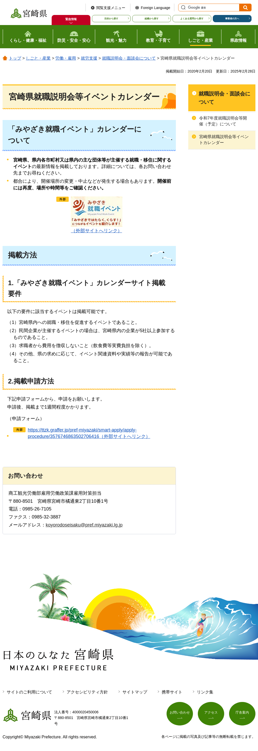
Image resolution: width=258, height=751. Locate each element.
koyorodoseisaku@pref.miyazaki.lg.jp (84, 525)
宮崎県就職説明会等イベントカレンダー (224, 139)
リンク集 (205, 692)
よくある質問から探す (192, 18)
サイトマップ (134, 692)
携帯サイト (172, 692)
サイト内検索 (182, 7)
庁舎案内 (242, 714)
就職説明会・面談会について (129, 58)
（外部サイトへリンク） (96, 214)
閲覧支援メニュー (110, 8)
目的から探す (111, 18)
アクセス (211, 714)
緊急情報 (71, 19)
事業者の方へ (232, 18)
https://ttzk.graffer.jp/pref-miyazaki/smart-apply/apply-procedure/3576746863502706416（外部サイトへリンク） (89, 433)
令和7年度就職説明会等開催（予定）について (223, 121)
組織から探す (152, 18)
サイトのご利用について (29, 692)
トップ (15, 58)
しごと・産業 (38, 58)
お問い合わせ (180, 714)
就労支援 (89, 58)
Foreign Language (155, 8)
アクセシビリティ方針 (87, 692)
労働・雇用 (65, 58)
